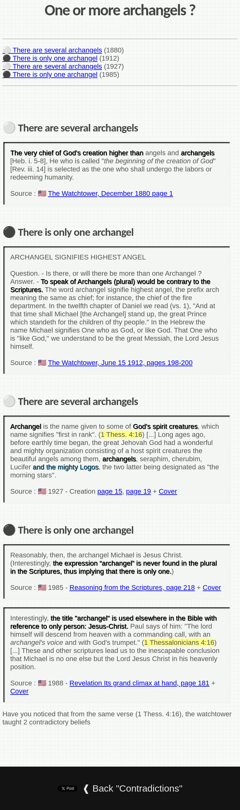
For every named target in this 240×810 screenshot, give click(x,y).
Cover (168, 491)
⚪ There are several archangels (52, 50)
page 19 (138, 491)
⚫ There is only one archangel (50, 58)
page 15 (110, 491)
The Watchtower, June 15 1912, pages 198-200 (120, 363)
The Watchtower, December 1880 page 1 (110, 193)
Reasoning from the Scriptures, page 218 (132, 587)
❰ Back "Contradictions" (132, 788)
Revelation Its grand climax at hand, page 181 (139, 683)
